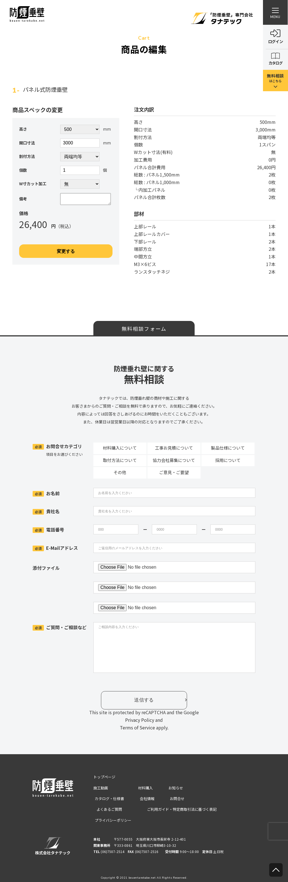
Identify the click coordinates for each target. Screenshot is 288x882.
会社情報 (147, 798)
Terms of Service (137, 727)
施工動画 (101, 788)
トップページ (105, 777)
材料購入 (147, 788)
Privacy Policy (139, 719)
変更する (66, 253)
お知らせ (176, 788)
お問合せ (176, 798)
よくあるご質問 (107, 808)
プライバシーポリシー (113, 819)
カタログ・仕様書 (109, 798)
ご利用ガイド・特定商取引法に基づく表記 (184, 808)
